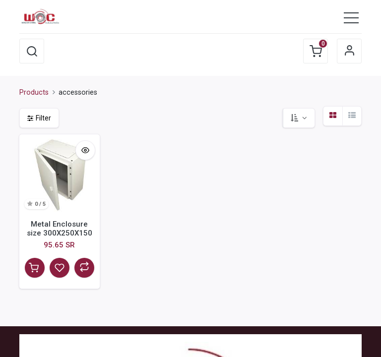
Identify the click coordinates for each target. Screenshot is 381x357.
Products (34, 92)
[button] (31, 51)
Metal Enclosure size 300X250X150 (59, 229)
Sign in (349, 51)
